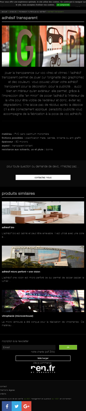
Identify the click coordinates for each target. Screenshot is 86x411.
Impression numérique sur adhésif (32, 12)
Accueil (5, 12)
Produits (13, 12)
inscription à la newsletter (15, 341)
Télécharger (43, 358)
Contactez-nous (43, 177)
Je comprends (63, 5)
